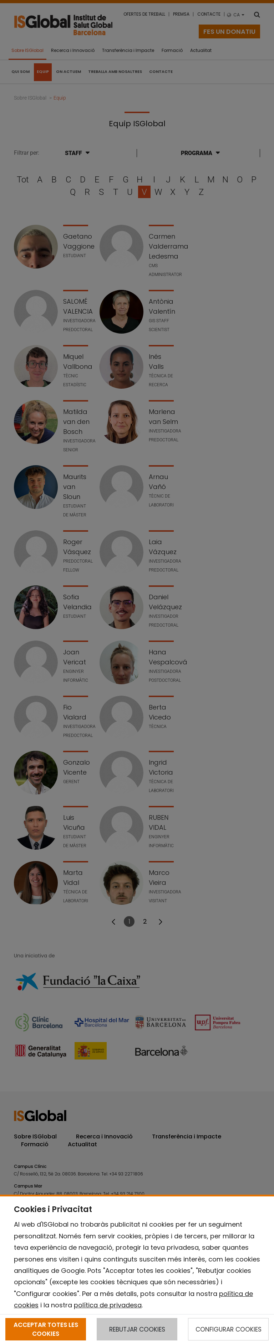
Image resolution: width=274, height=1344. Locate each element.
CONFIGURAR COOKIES (229, 1329)
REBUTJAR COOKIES (137, 1329)
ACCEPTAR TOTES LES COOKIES (46, 1329)
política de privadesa (108, 1305)
